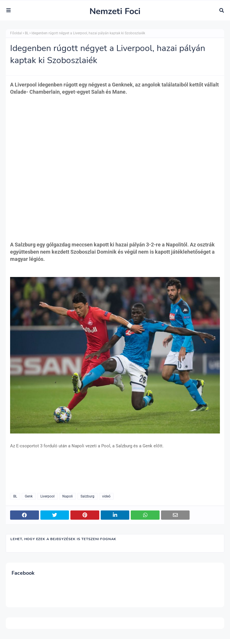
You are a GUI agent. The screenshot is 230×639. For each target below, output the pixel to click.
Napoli (67, 496)
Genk (29, 496)
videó (106, 496)
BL (27, 33)
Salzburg (87, 496)
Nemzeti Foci (115, 11)
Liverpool (47, 496)
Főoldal (16, 33)
